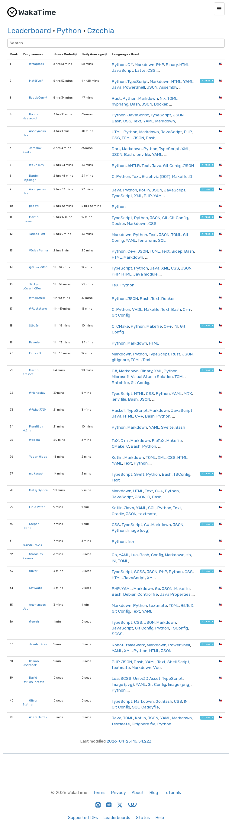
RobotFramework (128, 644)
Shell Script (178, 661)
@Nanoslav (37, 392)
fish (130, 541)
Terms (99, 792)
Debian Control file (140, 594)
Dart (116, 148)
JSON (152, 87)
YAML (188, 81)
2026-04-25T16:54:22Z (129, 741)
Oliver (33, 570)
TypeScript (137, 81)
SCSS (139, 571)
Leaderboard (29, 31)
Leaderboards (117, 817)
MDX (188, 393)
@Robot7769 (37, 409)
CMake (122, 326)
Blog (154, 792)
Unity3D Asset (146, 678)
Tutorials (172, 792)
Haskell (118, 410)
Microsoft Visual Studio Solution (142, 376)
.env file (143, 154)
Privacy (118, 792)
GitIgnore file (144, 723)
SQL (162, 240)
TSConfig (181, 474)
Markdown (144, 64)
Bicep (177, 251)
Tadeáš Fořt (37, 233)
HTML (184, 64)
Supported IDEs (83, 817)
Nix (163, 98)
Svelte (167, 427)
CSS (151, 70)
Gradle (118, 513)
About (138, 792)
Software (35, 587)
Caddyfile (150, 707)
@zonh (34, 621)
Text (137, 120)
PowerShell (134, 87)
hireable (207, 81)
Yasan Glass (38, 456)
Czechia (100, 31)
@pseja (34, 439)
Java (116, 87)
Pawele (34, 342)
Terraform (147, 240)
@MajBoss (36, 63)
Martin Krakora (31, 372)
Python (69, 31)
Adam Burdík (38, 717)
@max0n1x (37, 297)
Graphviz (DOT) (156, 176)
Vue (157, 667)
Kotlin (144, 190)
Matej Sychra (38, 490)
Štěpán (34, 325)
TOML (172, 98)
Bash (135, 104)
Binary (172, 64)
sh (188, 554)
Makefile (180, 176)
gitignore (120, 359)
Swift (139, 474)
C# (130, 64)
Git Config (172, 165)
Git (165, 217)
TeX (115, 284)
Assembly (168, 87)
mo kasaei (36, 473)
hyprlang (120, 104)
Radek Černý (38, 97)
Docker (160, 104)
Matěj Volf (36, 80)
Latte (140, 70)
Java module (145, 274)
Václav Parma (38, 250)
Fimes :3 (35, 353)
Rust (116, 98)
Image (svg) (138, 530)
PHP (160, 64)
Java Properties (175, 594)
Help (160, 817)
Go (114, 554)
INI (176, 326)
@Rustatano (38, 308)
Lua (134, 554)
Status (143, 817)
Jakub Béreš (38, 644)
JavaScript (122, 70)
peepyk (34, 205)
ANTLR (133, 165)
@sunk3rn (36, 164)
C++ (131, 251)
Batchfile (120, 382)
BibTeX (158, 440)
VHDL (137, 309)
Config (157, 554)
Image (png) (179, 684)
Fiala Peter (37, 507)
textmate (147, 513)
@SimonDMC (38, 267)
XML (185, 148)
